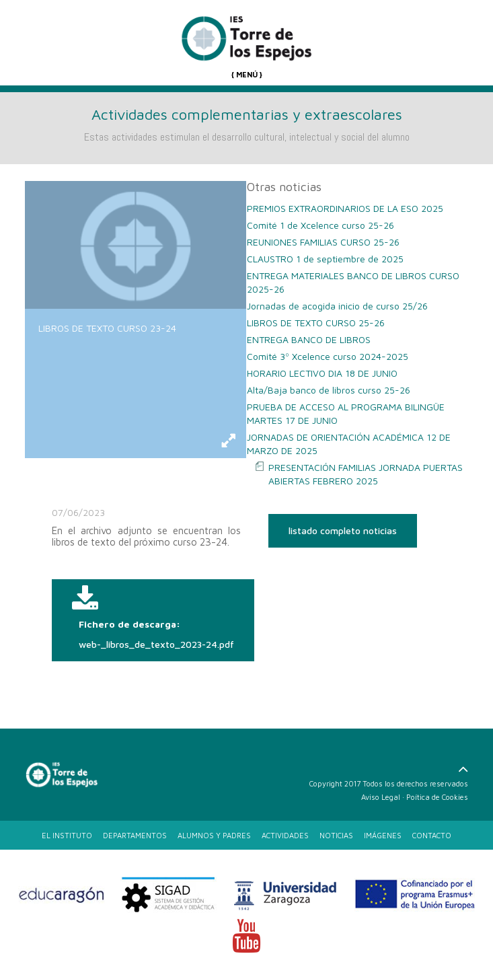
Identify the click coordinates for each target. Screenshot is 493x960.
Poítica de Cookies (437, 796)
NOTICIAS (336, 835)
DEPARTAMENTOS (135, 835)
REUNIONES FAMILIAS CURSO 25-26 (323, 242)
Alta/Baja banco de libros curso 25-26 (328, 390)
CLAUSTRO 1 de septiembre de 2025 (325, 258)
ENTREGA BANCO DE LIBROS (309, 339)
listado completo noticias (343, 530)
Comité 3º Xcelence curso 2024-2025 (327, 356)
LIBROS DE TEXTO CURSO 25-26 (316, 322)
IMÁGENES (383, 835)
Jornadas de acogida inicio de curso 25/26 (337, 305)
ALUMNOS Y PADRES (214, 835)
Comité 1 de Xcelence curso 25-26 (320, 225)
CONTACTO (431, 835)
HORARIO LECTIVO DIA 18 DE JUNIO (322, 373)
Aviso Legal (380, 796)
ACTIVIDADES (285, 835)
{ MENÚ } (246, 74)
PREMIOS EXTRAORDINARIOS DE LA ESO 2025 (345, 208)
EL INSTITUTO (67, 835)
